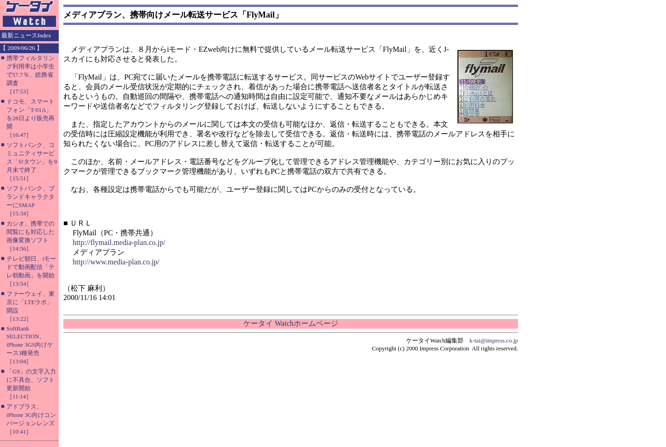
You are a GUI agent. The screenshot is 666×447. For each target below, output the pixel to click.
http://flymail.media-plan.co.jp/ (119, 242)
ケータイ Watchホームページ (290, 323)
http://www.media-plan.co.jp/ (116, 262)
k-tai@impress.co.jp (493, 340)
